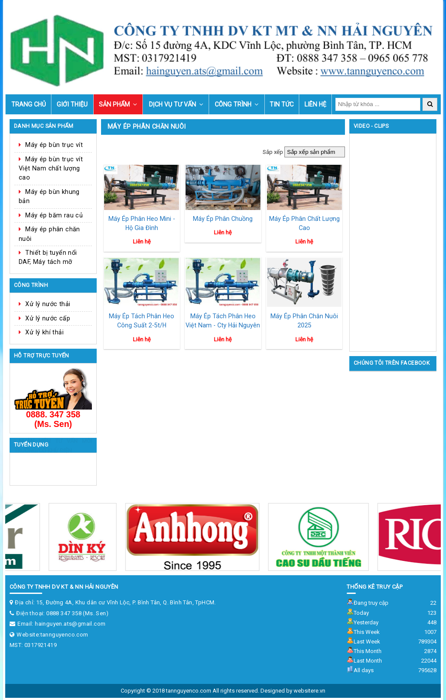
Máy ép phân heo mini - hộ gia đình (141, 223)
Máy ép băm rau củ (54, 215)
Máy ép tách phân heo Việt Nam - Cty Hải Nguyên (223, 321)
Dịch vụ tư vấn (172, 104)
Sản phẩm (114, 104)
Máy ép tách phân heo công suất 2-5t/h (141, 321)
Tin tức (282, 104)
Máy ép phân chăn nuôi (49, 234)
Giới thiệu (72, 104)
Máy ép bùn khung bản (49, 196)
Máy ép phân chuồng (223, 218)
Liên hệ (315, 104)
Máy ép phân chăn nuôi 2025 (304, 321)
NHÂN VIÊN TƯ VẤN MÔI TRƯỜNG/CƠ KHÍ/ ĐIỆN (53, 467)
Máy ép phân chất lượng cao (304, 223)
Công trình (233, 104)
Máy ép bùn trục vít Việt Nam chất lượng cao (51, 168)
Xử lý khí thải (44, 332)
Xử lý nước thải (47, 303)
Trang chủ (28, 104)
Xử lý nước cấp (47, 318)
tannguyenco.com (64, 634)
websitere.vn (309, 690)
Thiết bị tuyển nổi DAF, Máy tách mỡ (48, 257)
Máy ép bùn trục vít (54, 144)
